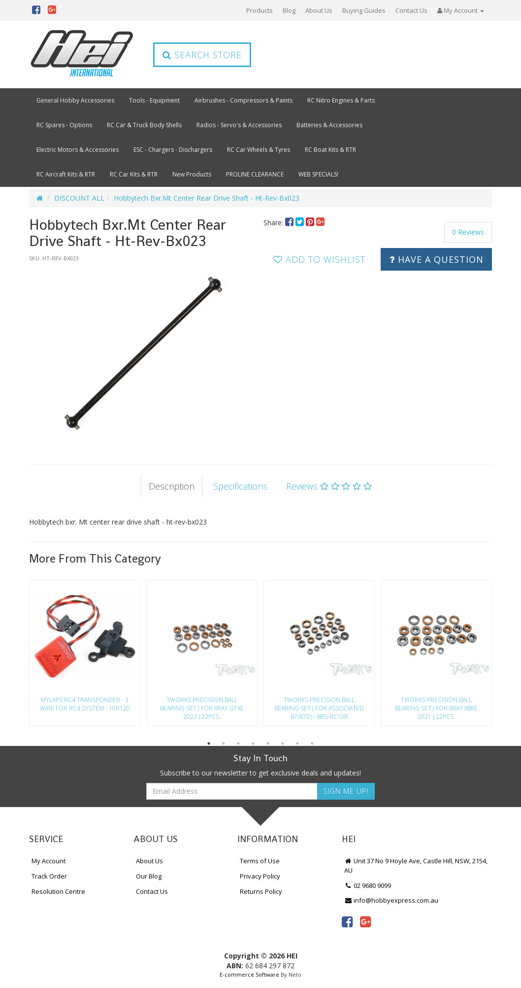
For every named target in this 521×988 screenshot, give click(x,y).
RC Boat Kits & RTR (330, 149)
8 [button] (312, 743)
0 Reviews (468, 232)
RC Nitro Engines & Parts (341, 100)
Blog (289, 10)
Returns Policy (261, 891)
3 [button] (238, 743)
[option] (143, 353)
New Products (191, 174)
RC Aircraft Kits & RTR (65, 174)
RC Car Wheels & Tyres (258, 149)
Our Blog (149, 876)
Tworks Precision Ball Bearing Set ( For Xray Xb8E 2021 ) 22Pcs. (436, 708)
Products (259, 10)
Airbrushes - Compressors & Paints (244, 100)
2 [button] (223, 743)
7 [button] (297, 743)
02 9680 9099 (367, 885)
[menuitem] (290, 222)
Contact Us (411, 10)
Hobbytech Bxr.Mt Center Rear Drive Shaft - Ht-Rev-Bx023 (206, 198)
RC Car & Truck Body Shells (144, 125)
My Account (48, 860)
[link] (347, 921)
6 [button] (283, 743)
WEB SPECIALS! (318, 174)
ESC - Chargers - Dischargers (172, 149)
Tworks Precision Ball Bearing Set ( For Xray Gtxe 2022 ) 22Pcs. (202, 708)
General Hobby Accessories (75, 100)
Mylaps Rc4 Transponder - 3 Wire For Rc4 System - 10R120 (85, 704)
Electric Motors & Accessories (77, 149)
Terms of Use (260, 860)
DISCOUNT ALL (79, 198)
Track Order (49, 876)
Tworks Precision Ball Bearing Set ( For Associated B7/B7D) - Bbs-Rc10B (319, 708)
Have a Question (437, 259)
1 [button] (209, 743)
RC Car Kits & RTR (134, 174)
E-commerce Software (249, 974)
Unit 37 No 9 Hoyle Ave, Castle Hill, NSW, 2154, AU (416, 865)
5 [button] (268, 743)
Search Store (202, 55)
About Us (318, 10)
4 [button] (253, 743)
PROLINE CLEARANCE (255, 174)
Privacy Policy (260, 876)
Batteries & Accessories (329, 125)
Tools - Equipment (154, 100)
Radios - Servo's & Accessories (239, 125)
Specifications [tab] (240, 486)
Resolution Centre (58, 891)
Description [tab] (172, 486)
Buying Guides (364, 10)
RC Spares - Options (64, 125)
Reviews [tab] (329, 486)
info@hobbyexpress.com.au (391, 900)
